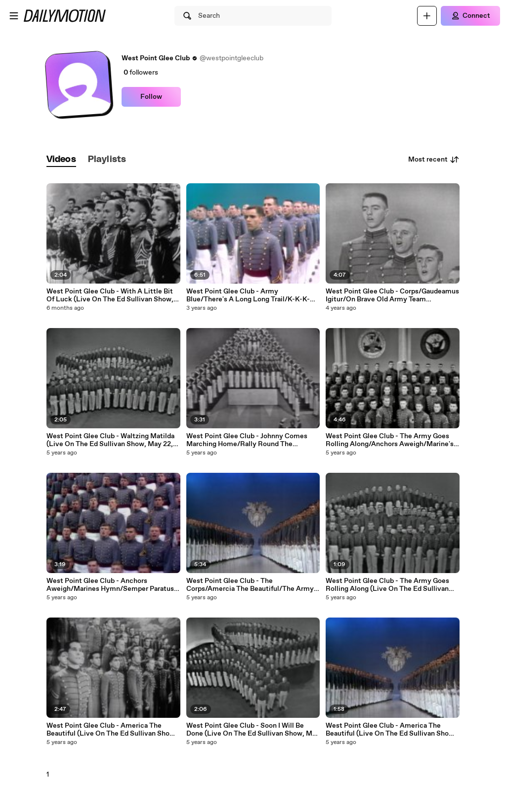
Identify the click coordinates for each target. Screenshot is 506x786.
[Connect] (470, 16)
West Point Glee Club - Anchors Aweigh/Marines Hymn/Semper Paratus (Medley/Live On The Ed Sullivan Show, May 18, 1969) (110, 585)
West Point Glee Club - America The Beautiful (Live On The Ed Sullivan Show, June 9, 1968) (391, 730)
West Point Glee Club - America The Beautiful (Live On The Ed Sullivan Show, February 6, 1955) (111, 730)
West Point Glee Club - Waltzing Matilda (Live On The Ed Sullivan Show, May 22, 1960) (110, 440)
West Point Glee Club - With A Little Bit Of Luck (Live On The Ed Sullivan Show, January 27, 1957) (109, 295)
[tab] (61, 160)
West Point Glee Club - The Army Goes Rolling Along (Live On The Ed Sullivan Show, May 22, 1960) (387, 585)
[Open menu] (14, 16)
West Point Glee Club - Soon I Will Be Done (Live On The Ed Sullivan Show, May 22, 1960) (253, 730)
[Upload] (427, 16)
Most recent (434, 160)
